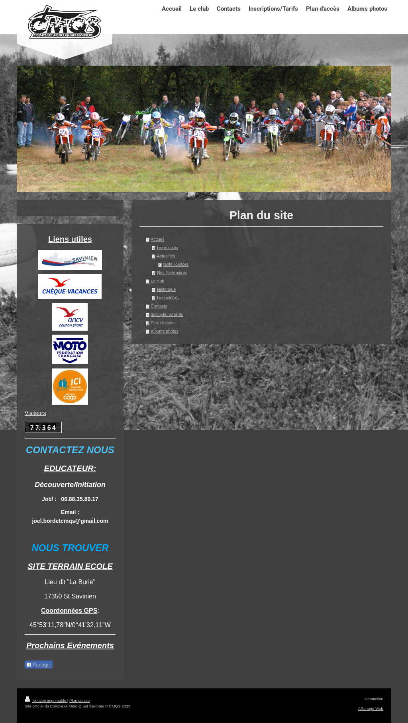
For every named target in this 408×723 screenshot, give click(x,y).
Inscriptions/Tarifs (167, 314)
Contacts (159, 306)
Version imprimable (46, 700)
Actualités (166, 255)
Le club (157, 281)
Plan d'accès (162, 322)
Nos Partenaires (172, 272)
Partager (38, 665)
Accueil (157, 239)
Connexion (374, 699)
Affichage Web (370, 708)
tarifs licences (176, 264)
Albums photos (164, 331)
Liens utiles (167, 247)
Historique (166, 289)
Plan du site (79, 700)
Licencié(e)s (168, 297)
